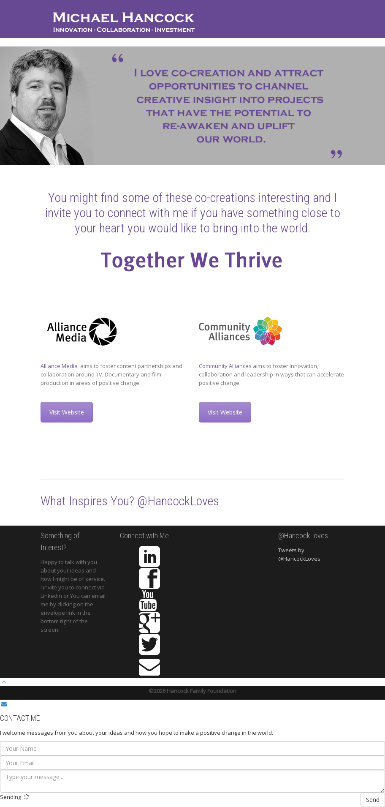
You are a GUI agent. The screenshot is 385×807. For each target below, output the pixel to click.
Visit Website (66, 412)
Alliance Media (60, 366)
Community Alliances (225, 366)
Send (373, 800)
